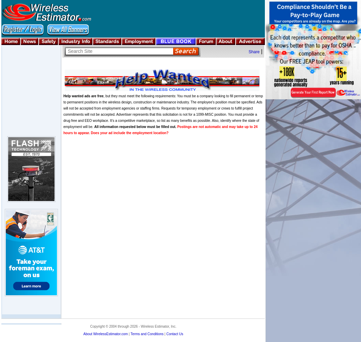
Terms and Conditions (147, 334)
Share (254, 51)
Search (186, 51)
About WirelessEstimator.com (105, 334)
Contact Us (174, 334)
